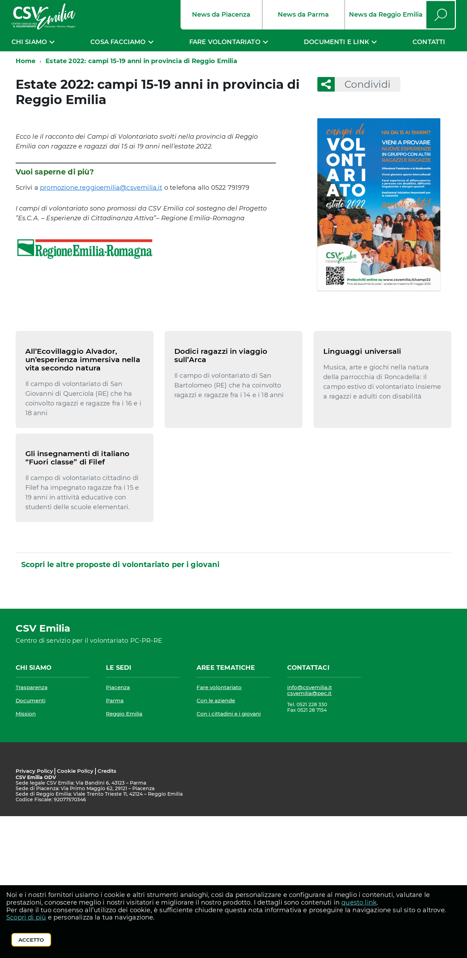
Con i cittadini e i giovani (229, 855)
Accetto (31, 939)
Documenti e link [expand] (336, 42)
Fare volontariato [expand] (224, 42)
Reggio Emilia (124, 855)
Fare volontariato (219, 829)
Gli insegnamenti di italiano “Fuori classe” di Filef (77, 599)
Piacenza (118, 829)
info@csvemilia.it (309, 829)
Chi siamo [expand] (29, 42)
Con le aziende (216, 842)
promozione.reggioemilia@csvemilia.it (101, 187)
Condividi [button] (363, 84)
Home (26, 61)
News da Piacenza (221, 14)
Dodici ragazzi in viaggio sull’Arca (221, 426)
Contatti (428, 42)
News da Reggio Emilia (386, 14)
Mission (26, 855)
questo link (359, 902)
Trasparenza (32, 829)
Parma (115, 842)
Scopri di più (26, 917)
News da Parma (303, 14)
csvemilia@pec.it (309, 835)
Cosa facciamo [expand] (117, 42)
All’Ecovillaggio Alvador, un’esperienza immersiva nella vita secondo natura (82, 430)
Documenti (30, 842)
